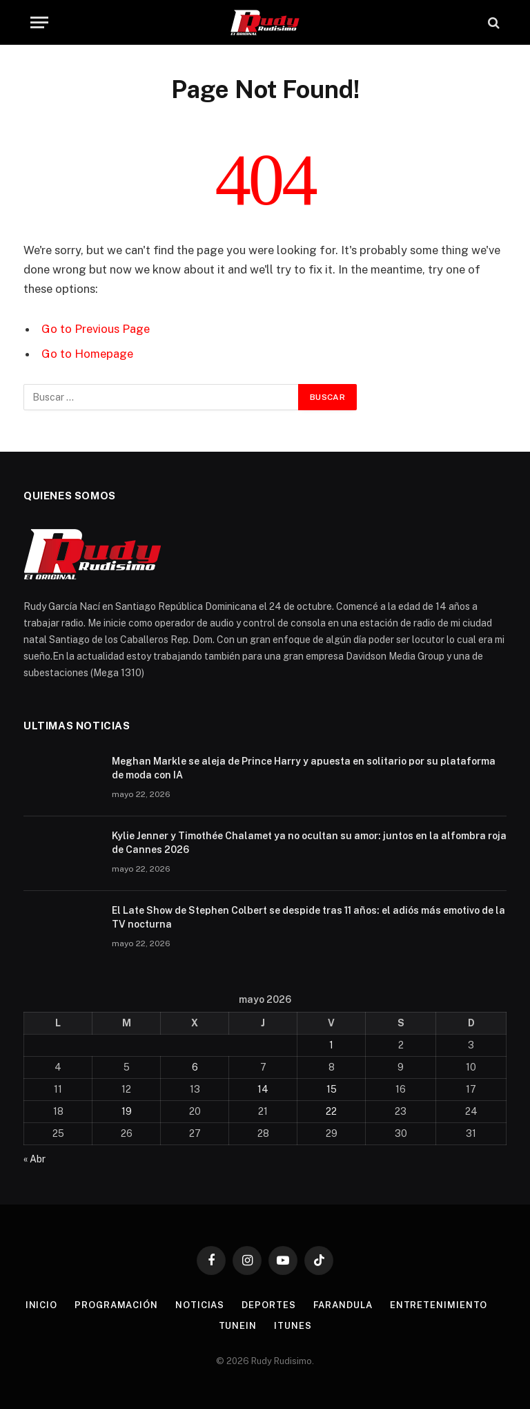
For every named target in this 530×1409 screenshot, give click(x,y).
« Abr (34, 1158)
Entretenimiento (439, 1305)
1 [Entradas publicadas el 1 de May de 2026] (331, 1045)
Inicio (41, 1305)
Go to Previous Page (95, 329)
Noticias (199, 1305)
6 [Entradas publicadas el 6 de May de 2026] (195, 1067)
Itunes (292, 1326)
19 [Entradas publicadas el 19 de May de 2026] (126, 1111)
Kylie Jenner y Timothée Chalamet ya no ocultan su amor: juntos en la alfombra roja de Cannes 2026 (309, 842)
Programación (116, 1305)
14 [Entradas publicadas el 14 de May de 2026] (262, 1089)
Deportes (268, 1305)
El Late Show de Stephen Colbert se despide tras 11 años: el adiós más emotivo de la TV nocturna (308, 917)
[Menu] (39, 22)
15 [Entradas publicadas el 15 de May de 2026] (331, 1089)
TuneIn (238, 1326)
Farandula (343, 1305)
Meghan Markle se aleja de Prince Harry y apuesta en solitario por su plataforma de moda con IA (303, 768)
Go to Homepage (87, 354)
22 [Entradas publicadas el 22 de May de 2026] (331, 1111)
